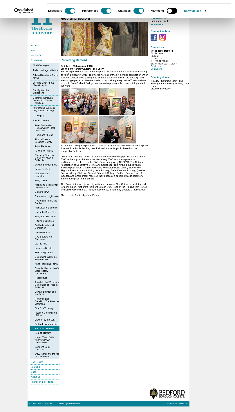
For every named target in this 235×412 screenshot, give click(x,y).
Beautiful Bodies (43, 333)
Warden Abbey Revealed (42, 174)
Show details (192, 28)
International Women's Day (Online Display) (44, 109)
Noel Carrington (41, 65)
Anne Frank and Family (46, 264)
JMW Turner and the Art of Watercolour (47, 355)
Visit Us (35, 50)
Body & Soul (41, 180)
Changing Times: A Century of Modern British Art (44, 158)
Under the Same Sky (45, 212)
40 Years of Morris (44, 151)
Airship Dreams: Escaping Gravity (43, 140)
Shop (33, 372)
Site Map (42, 403)
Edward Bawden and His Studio (45, 293)
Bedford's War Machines (47, 324)
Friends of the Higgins (42, 382)
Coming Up (38, 115)
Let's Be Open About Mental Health (43, 84)
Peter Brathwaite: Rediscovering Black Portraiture (45, 128)
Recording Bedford (44, 328)
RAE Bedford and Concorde (44, 238)
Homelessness (42, 232)
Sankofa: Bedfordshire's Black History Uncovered (47, 271)
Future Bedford (42, 169)
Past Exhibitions (41, 120)
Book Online (37, 362)
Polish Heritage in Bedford (46, 70)
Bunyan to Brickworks (46, 216)
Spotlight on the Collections (41, 91)
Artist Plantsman (43, 146)
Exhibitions (36, 60)
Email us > (156, 66)
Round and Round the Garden (46, 202)
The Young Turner (44, 252)
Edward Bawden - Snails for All (45, 76)
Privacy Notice (73, 403)
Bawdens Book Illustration (42, 348)
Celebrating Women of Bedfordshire (46, 258)
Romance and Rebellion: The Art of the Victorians (47, 301)
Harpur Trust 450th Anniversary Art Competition (44, 340)
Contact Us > (157, 69)
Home (34, 45)
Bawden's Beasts (43, 248)
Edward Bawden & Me (46, 164)
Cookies (32, 403)
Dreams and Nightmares (47, 196)
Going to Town (42, 192)
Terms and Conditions (56, 403)
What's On (36, 55)
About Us (35, 377)
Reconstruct (41, 278)
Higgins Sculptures (44, 221)
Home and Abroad (44, 135)
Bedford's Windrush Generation (45, 226)
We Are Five (41, 243)
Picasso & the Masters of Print (46, 314)
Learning (35, 367)
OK (204, 9)
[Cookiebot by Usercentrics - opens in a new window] (24, 28)
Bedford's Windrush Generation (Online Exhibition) (43, 100)
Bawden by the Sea (45, 320)
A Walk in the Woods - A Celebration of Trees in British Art (47, 285)
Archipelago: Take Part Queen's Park (46, 186)
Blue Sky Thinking (44, 308)
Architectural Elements (46, 207)
